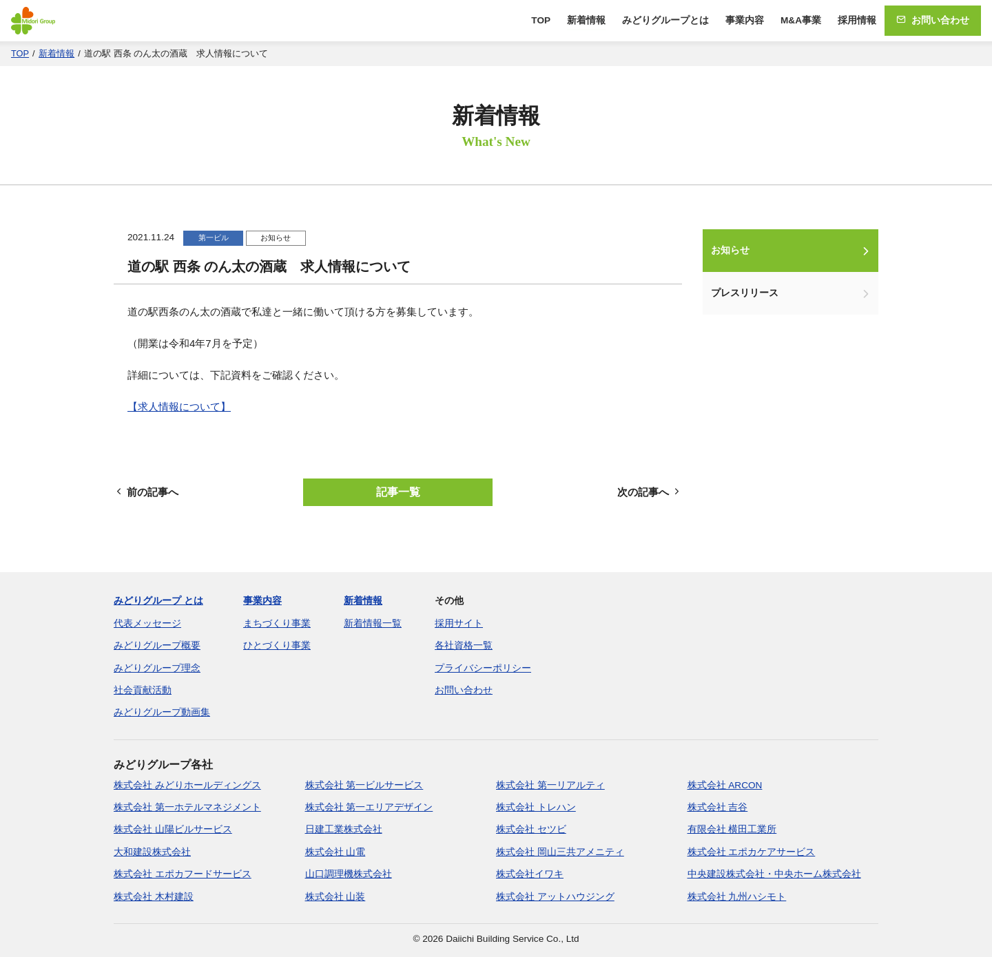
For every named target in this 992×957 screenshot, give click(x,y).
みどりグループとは (665, 20)
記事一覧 (398, 492)
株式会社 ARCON (725, 785)
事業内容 (744, 20)
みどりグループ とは (158, 601)
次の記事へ (649, 492)
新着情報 (586, 20)
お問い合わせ (932, 20)
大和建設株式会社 (152, 852)
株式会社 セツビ (531, 829)
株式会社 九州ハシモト (737, 897)
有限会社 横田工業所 (732, 829)
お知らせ (730, 250)
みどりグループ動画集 (162, 712)
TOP (540, 20)
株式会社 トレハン (536, 807)
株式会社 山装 (335, 897)
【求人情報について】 (179, 406)
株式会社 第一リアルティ (550, 785)
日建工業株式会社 (343, 829)
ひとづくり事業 (277, 645)
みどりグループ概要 (157, 645)
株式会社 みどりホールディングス (187, 785)
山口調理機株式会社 (348, 874)
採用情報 (857, 20)
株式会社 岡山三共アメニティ (560, 852)
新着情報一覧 (373, 623)
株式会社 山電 (335, 852)
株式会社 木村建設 (154, 897)
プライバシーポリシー (483, 668)
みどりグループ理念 (157, 668)
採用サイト (459, 623)
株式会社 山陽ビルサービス (173, 829)
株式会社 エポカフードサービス (182, 874)
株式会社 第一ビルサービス (364, 785)
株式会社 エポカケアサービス (752, 852)
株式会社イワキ (530, 874)
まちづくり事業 (277, 623)
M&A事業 (801, 20)
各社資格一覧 (464, 645)
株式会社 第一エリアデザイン (369, 807)
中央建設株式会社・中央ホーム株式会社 (774, 874)
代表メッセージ (147, 623)
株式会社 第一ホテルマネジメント (187, 807)
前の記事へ (146, 492)
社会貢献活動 (143, 690)
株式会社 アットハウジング (555, 897)
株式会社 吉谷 (718, 807)
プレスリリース (744, 293)
